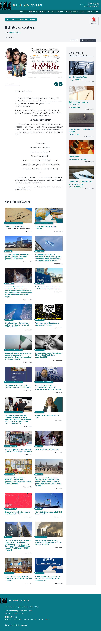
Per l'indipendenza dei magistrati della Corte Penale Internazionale (47, 288)
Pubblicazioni (92, 12)
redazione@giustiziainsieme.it (20, 611)
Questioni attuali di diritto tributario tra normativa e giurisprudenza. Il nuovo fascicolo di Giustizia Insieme (18, 481)
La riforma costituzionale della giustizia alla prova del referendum (18, 386)
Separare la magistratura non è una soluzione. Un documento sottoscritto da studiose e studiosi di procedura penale (18, 356)
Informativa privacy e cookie (16, 625)
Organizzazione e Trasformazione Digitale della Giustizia (17, 513)
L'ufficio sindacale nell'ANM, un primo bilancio (80, 183)
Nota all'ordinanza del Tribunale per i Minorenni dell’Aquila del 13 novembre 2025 (48, 355)
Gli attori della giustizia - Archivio (21, 19)
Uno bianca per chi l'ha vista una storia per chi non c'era (47, 324)
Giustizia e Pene (9, 572)
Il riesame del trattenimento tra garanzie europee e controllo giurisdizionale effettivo (17, 257)
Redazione (52, 12)
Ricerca (82, 12)
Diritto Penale (38, 474)
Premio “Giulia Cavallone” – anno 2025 (47, 416)
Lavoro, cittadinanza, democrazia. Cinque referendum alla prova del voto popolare (47, 578)
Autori (60, 12)
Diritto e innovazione (10, 508)
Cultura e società (39, 319)
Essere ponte (74, 157)
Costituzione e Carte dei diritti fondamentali (14, 223)
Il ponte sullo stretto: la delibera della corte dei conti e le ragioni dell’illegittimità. (17, 325)
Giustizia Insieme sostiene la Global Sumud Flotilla (48, 513)
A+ (61, 84)
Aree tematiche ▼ (71, 12)
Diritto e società (39, 251)
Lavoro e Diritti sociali (10, 446)
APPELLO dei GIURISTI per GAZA (47, 450)
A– (56, 84)
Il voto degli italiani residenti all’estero (46, 227)
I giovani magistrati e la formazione (78, 103)
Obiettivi (24, 12)
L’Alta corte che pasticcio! (14, 226)
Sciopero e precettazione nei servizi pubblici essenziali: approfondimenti (18, 451)
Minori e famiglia (9, 283)
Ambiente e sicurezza (40, 536)
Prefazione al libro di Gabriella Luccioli (81, 130)
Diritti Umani (8, 251)
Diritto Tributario (9, 474)
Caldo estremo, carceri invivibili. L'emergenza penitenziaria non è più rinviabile (18, 578)
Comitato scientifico (37, 12)
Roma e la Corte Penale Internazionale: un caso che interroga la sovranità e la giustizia (48, 387)
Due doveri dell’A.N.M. (78, 77)
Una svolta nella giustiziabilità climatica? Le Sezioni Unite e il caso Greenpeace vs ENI (48, 542)
